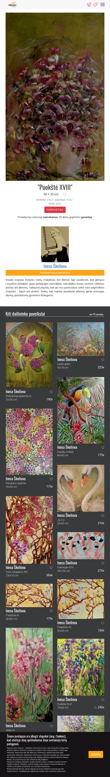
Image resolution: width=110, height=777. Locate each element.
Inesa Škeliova (55, 266)
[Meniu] (103, 4)
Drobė (69, 199)
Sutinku (96, 754)
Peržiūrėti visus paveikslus (55, 272)
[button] (65, 194)
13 (96, 314)
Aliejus (50, 199)
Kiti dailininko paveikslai (25, 313)
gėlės (58, 203)
